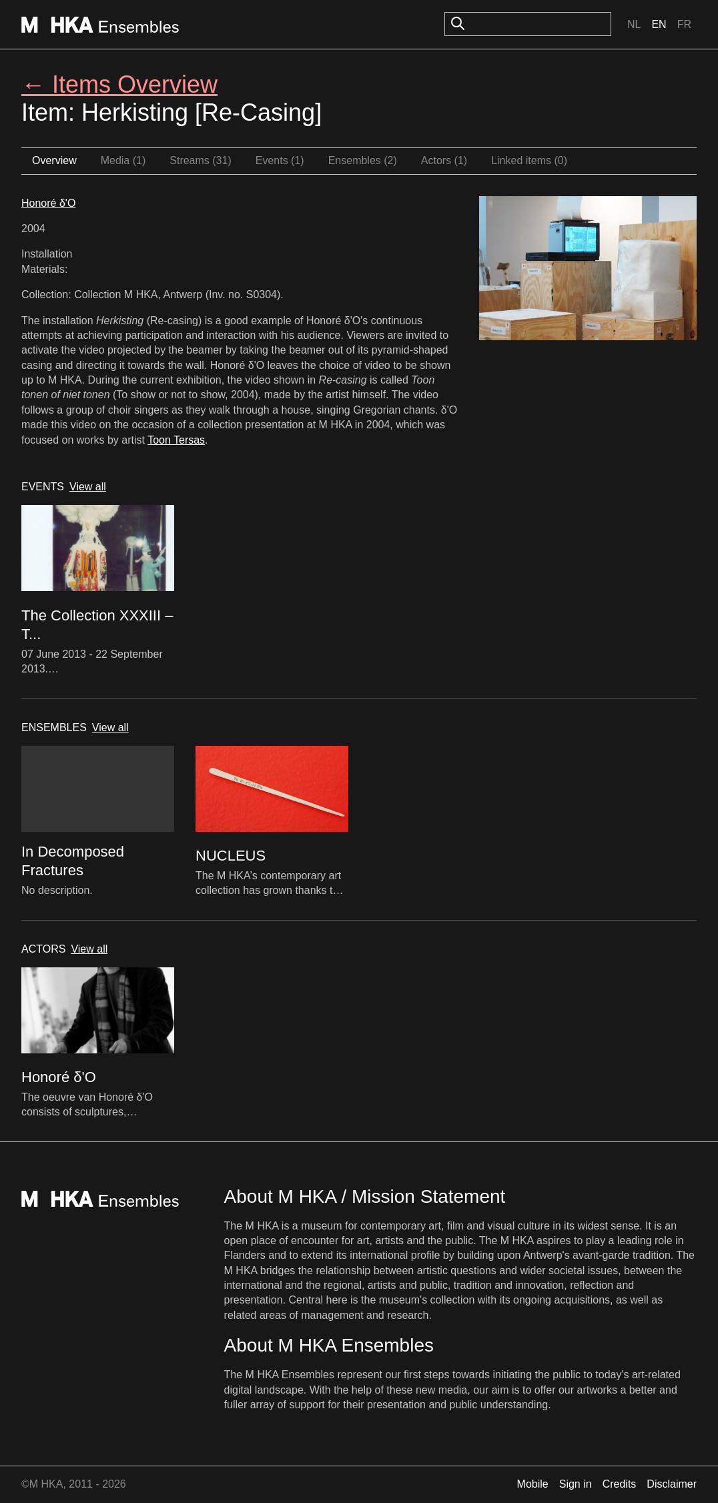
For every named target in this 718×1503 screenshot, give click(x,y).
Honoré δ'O (48, 203)
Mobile (533, 1484)
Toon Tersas (176, 440)
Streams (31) (200, 160)
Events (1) (280, 160)
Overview (54, 160)
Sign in (575, 1484)
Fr (684, 24)
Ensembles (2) (362, 160)
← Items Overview (119, 84)
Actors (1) (444, 160)
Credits (620, 1484)
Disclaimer (672, 1484)
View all (87, 486)
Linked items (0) (529, 160)
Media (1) (123, 160)
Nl (634, 24)
